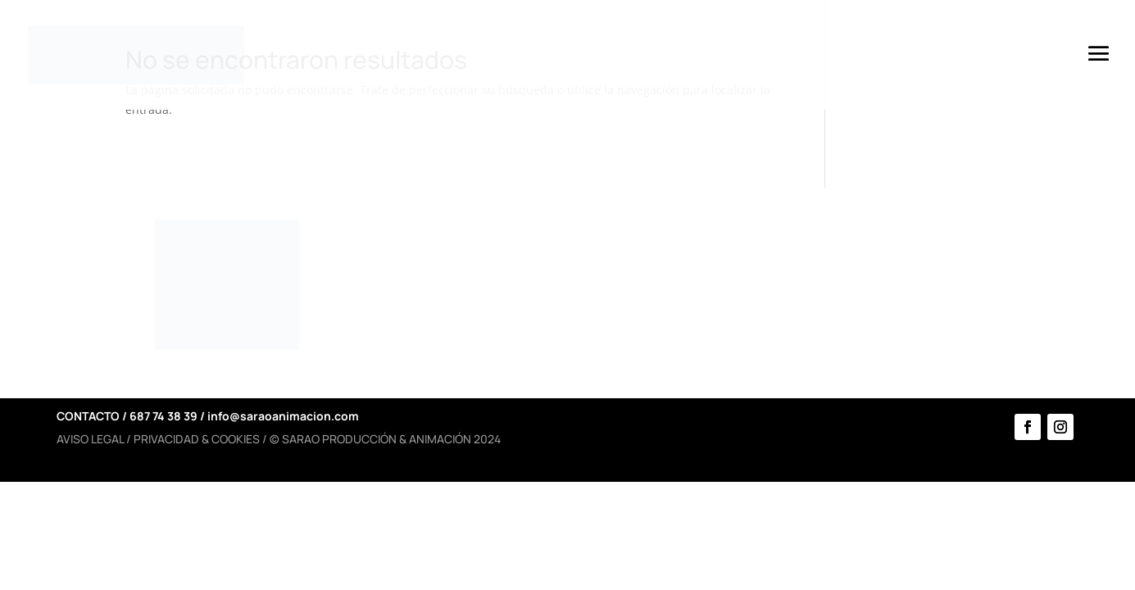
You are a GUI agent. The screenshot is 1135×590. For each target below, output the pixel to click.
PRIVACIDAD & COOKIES (197, 439)
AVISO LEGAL (90, 439)
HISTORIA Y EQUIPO (450, 273)
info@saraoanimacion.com (283, 416)
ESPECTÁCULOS (671, 304)
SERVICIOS (651, 273)
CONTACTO (876, 304)
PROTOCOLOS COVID (432, 312)
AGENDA (865, 273)
